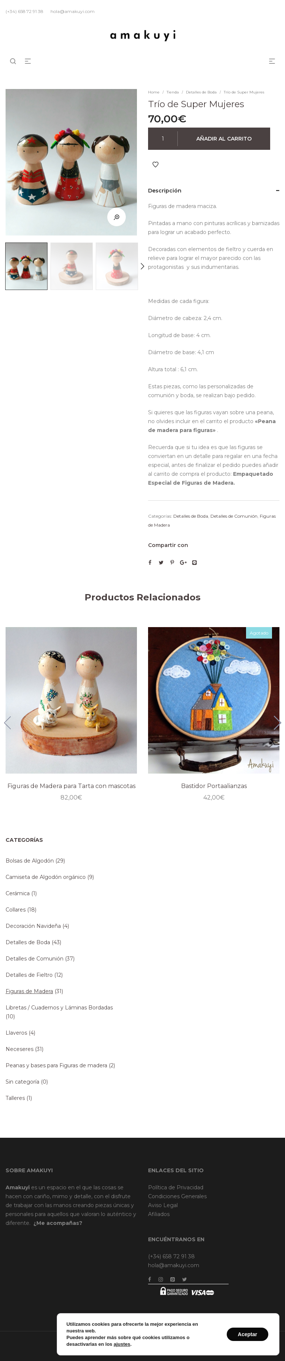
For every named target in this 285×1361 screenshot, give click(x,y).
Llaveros (16, 1032)
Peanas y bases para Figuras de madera (56, 1065)
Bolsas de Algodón (30, 860)
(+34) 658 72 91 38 (171, 1256)
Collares (16, 909)
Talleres (15, 1098)
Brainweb (227, 1340)
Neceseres (19, 1049)
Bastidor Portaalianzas (213, 784)
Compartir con (168, 545)
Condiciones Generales (177, 1196)
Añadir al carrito (224, 138)
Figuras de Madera (29, 991)
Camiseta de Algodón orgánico (46, 877)
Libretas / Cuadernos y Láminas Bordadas (59, 1007)
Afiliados (159, 1214)
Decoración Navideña (33, 926)
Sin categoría (22, 1081)
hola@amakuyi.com (173, 1265)
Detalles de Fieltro (29, 975)
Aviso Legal (163, 1205)
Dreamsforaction (261, 1340)
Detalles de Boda (201, 92)
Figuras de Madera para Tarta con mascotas (71, 785)
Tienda (173, 92)
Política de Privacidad (175, 1187)
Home (154, 92)
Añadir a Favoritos (155, 164)
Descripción (164, 190)
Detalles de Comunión (234, 516)
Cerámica (18, 893)
